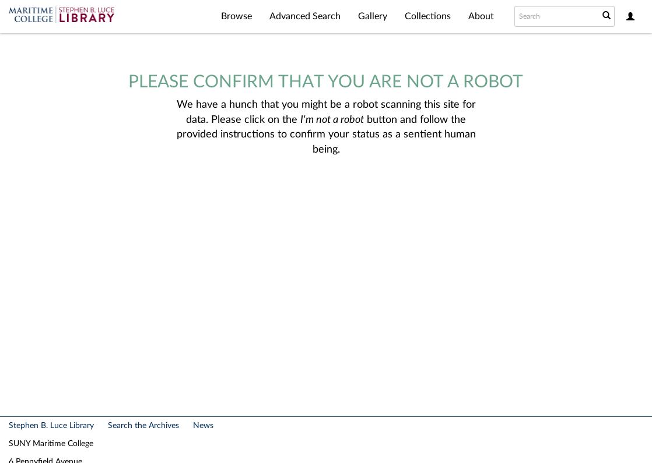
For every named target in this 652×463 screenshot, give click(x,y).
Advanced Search (305, 16)
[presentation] (336, 194)
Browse (236, 16)
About (481, 16)
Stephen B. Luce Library (51, 426)
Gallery (372, 16)
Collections (428, 16)
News (203, 426)
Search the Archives (143, 426)
